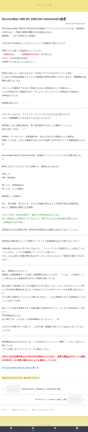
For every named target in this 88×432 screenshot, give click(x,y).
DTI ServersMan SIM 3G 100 (12, 378)
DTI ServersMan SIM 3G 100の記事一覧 (20, 368)
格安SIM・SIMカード (31, 378)
